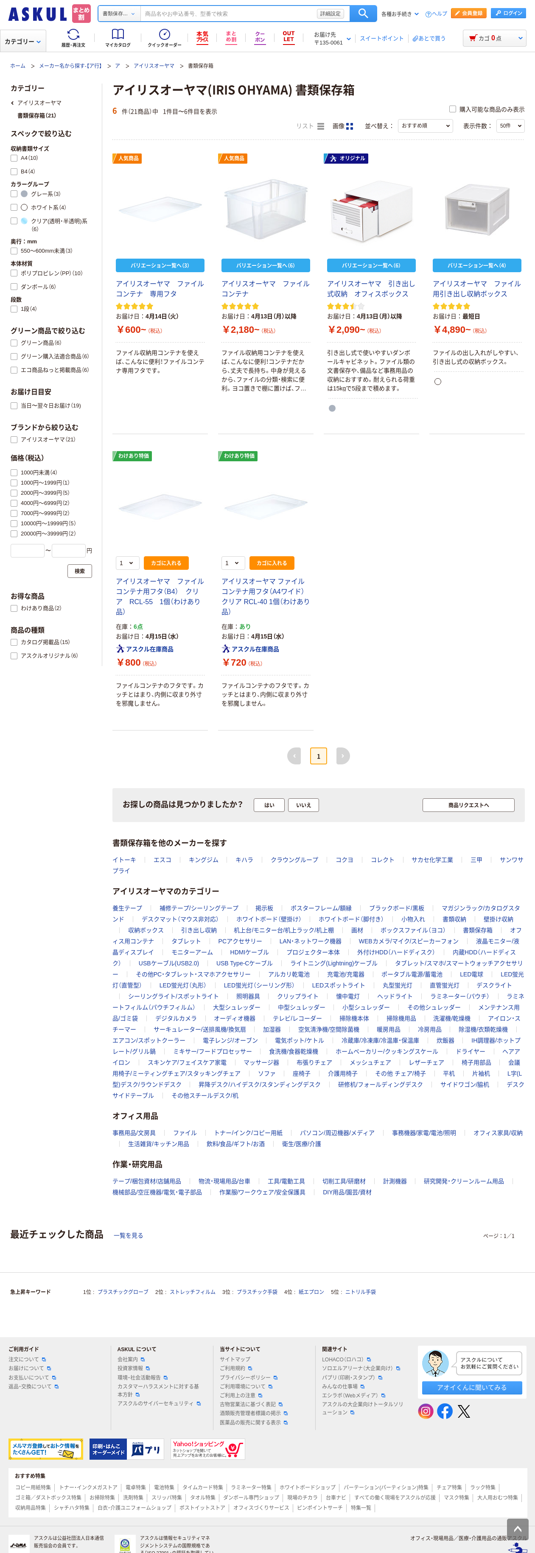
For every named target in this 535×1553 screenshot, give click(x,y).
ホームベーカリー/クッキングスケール (387, 1051)
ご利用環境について (246, 1387)
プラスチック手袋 (257, 1292)
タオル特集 (203, 1498)
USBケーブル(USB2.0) (169, 963)
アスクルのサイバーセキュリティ (159, 1404)
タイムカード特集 (202, 1488)
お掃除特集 (102, 1498)
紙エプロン (311, 1292)
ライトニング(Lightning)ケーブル (334, 963)
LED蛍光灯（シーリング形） (259, 985)
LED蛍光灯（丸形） (183, 985)
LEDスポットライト (338, 985)
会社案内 (131, 1360)
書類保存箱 (478, 930)
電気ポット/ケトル (299, 1040)
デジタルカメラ (176, 1018)
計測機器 (395, 1181)
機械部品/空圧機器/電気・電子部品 (157, 1192)
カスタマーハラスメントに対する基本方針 (158, 1391)
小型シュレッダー (366, 1007)
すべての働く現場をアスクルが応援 (395, 1498)
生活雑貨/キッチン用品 (158, 1143)
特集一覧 (361, 1508)
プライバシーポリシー (248, 1378)
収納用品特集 (30, 1508)
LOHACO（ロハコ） (346, 1360)
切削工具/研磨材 (344, 1181)
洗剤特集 (133, 1498)
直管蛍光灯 (444, 985)
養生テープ (127, 908)
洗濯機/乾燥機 (452, 1018)
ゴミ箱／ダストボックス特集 (48, 1498)
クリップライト (298, 996)
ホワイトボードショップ (308, 1488)
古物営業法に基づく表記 (251, 1405)
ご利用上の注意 (241, 1396)
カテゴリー (23, 41)
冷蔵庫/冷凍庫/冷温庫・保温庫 (380, 1040)
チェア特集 (449, 1488)
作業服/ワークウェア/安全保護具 (262, 1192)
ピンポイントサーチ (320, 1508)
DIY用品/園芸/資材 (347, 1192)
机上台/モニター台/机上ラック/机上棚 (284, 930)
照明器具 (248, 996)
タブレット (186, 941)
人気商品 (128, 159)
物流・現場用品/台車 (225, 1181)
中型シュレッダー (301, 1007)
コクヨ (344, 859)
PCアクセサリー (240, 941)
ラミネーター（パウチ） (460, 996)
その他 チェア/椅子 (400, 1073)
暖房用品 (389, 1029)
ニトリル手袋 (360, 1292)
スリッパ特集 (166, 1498)
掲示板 (264, 908)
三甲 (476, 859)
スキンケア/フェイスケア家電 (187, 1062)
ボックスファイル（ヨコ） (413, 930)
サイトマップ (235, 1360)
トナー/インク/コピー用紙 (248, 1132)
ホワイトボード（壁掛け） (269, 919)
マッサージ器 (261, 1062)
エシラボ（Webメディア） (353, 1396)
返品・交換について (33, 1387)
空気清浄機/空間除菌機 (328, 1029)
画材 (357, 930)
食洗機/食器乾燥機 (293, 1051)
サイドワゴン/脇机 (465, 1084)
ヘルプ (439, 14)
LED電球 (471, 974)
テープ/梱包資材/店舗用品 (146, 1181)
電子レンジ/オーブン (230, 1040)
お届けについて (29, 1369)
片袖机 (481, 1073)
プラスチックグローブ (123, 1292)
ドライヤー (470, 1051)
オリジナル (347, 158)
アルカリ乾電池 (289, 974)
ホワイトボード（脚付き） (351, 919)
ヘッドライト (395, 996)
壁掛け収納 (498, 919)
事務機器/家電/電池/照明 (424, 1132)
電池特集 (164, 1488)
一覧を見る (128, 1235)
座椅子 (302, 1073)
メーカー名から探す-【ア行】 (70, 66)
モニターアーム (192, 952)
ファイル (185, 1132)
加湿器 (272, 1029)
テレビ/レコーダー (297, 1018)
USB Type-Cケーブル (244, 963)
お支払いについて (32, 1378)
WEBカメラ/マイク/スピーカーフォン (409, 941)
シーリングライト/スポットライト (173, 996)
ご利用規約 (236, 1369)
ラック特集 (483, 1488)
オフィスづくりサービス (261, 1508)
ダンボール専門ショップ (251, 1498)
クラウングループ (294, 859)
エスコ (162, 859)
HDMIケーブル (249, 952)
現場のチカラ (302, 1498)
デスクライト (494, 985)
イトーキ (124, 859)
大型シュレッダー (236, 1007)
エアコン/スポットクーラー (148, 1040)
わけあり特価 (133, 456)
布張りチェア (314, 1062)
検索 (363, 13)
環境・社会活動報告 (143, 1378)
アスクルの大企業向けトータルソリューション (362, 1409)
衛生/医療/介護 (301, 1143)
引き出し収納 (199, 930)
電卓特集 (136, 1488)
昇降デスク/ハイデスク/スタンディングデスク (260, 1084)
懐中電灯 (348, 996)
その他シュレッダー (434, 1007)
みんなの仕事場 (343, 1387)
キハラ (244, 859)
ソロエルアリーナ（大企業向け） (361, 1369)
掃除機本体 (354, 1018)
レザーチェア (426, 1062)
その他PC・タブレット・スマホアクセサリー (193, 974)
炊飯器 (445, 1040)
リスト (310, 126)
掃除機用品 (401, 1018)
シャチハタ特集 (72, 1508)
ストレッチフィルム (193, 1292)
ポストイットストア (202, 1508)
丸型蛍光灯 (397, 985)
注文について (27, 1360)
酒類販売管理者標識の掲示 (254, 1413)
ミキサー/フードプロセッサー (212, 1051)
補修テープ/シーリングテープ (199, 908)
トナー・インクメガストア (88, 1488)
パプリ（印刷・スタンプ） (352, 1378)
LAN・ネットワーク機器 (311, 941)
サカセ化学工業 (432, 859)
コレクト (383, 859)
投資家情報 (134, 1369)
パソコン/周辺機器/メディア (337, 1132)
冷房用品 (430, 1029)
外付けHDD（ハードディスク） (396, 952)
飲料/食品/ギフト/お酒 (236, 1143)
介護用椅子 (343, 1073)
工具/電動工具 (286, 1181)
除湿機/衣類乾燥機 (483, 1029)
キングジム (203, 859)
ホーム (17, 66)
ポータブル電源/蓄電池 (412, 974)
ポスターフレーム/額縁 (321, 908)
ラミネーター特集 (251, 1488)
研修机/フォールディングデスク (380, 1084)
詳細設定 (330, 13)
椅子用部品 (476, 1062)
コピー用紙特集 (33, 1488)
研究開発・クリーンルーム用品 (464, 1181)
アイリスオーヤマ (154, 66)
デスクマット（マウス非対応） (180, 919)
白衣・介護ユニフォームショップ (134, 1508)
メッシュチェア (370, 1062)
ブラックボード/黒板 (396, 908)
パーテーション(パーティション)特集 (386, 1488)
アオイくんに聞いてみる (472, 1387)
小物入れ (413, 919)
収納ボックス (146, 930)
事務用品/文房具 (134, 1132)
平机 (449, 1073)
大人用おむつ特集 (497, 1498)
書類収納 (454, 919)
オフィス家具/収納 (498, 1132)
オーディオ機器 (234, 1018)
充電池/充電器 (345, 974)
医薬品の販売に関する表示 (254, 1423)
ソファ (267, 1073)
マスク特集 (456, 1498)
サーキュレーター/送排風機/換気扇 (200, 1029)
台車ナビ (336, 1498)
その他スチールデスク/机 (204, 1095)
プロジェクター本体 (313, 952)
